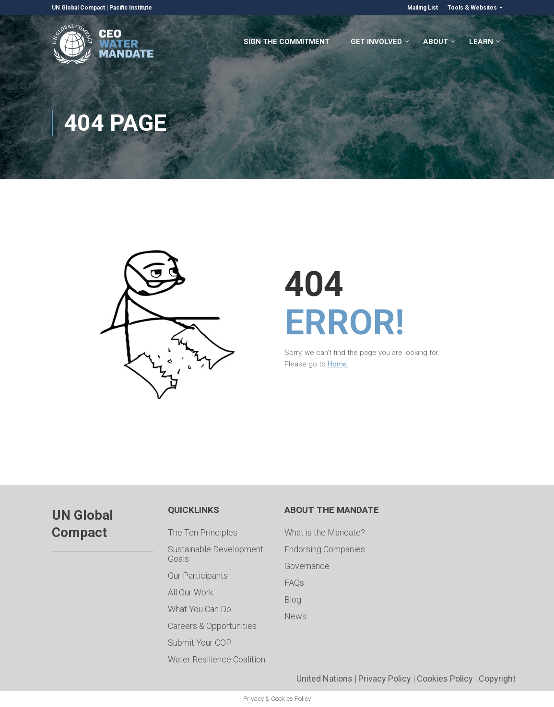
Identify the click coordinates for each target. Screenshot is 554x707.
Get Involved (376, 42)
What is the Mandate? (324, 532)
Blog (292, 599)
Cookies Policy (445, 678)
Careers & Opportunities (212, 626)
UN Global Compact (78, 7)
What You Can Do (199, 609)
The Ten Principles (202, 532)
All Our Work (190, 592)
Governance (307, 566)
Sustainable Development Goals (215, 554)
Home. (338, 364)
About (435, 42)
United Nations (324, 678)
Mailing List (422, 7)
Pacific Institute (130, 7)
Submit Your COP (200, 643)
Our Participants (198, 575)
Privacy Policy (384, 678)
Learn (481, 42)
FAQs (294, 583)
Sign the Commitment (287, 42)
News (295, 616)
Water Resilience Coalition (216, 659)
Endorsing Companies (324, 549)
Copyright (497, 678)
